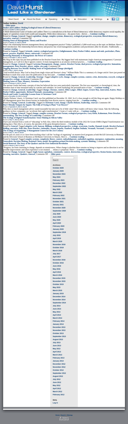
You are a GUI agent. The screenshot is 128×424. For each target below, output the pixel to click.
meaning (119, 139)
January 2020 (58, 229)
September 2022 (59, 186)
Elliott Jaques (82, 90)
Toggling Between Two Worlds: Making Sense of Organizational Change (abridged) (38, 68)
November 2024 (59, 174)
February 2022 (58, 195)
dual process (86, 64)
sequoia (60, 128)
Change (14, 36)
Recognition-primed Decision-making (64, 141)
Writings (98, 19)
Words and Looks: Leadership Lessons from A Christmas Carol (29, 94)
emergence (99, 139)
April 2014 (57, 315)
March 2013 (57, 355)
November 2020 (59, 208)
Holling (6, 128)
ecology (17, 79)
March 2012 (57, 392)
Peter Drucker (21, 66)
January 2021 (58, 205)
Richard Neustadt (34, 92)
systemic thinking (88, 141)
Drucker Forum (73, 64)
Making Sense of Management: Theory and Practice (25, 40)
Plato (117, 51)
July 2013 (56, 342)
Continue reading (98, 34)
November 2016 (59, 260)
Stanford (68, 128)
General (21, 36)
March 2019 (57, 241)
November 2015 (59, 281)
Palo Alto (23, 128)
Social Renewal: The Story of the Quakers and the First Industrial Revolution (35, 143)
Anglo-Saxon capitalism (42, 152)
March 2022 (57, 192)
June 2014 (57, 309)
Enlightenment (66, 51)
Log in (55, 403)
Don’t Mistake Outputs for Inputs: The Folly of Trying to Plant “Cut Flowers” (36, 105)
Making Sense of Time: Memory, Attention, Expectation (26, 81)
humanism (116, 64)
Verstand (100, 128)
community (58, 152)
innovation (104, 90)
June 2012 (57, 382)
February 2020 (58, 226)
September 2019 (59, 232)
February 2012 (58, 395)
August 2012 (58, 376)
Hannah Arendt (101, 126)
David (20, 23)
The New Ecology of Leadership (28, 115)
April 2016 (57, 272)
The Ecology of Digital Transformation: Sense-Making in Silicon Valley (32, 118)
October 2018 (58, 248)
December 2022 (59, 183)
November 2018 (59, 244)
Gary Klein (92, 113)
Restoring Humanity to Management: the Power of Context (28, 56)
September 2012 (59, 373)
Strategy (40, 77)
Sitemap (70, 415)
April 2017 (57, 257)
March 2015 (57, 290)
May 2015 (56, 287)
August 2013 (58, 339)
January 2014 (58, 324)
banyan (41, 126)
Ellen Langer (70, 90)
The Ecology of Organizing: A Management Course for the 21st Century (33, 131)
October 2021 (58, 202)
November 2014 (59, 300)
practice (12, 53)
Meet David (14, 19)
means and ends (97, 51)
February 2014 (58, 321)
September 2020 (59, 211)
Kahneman (102, 113)
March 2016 (57, 275)
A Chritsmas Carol (51, 103)
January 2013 (58, 361)
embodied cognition (86, 139)
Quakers (23, 154)
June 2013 (57, 346)
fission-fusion (106, 152)
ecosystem (97, 36)
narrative (7, 38)
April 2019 (57, 238)
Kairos (113, 90)
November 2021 (59, 199)
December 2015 (59, 278)
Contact (105, 1)
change (45, 36)
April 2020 (57, 223)
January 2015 (58, 293)
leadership (85, 103)
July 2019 (56, 235)
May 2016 (56, 269)
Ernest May (94, 90)
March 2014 (57, 318)
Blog (68, 19)
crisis (95, 77)
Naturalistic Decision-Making (15, 141)
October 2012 (58, 370)
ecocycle (111, 77)
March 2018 (57, 251)
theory (27, 53)
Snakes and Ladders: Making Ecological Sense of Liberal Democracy (32, 28)
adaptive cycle (57, 77)
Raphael (20, 53)
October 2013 (58, 333)
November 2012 (59, 367)
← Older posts (9, 25)
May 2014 (56, 312)
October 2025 (58, 168)
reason (53, 128)
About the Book (34, 19)
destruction (102, 77)
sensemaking (48, 92)
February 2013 (58, 358)
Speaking (53, 19)
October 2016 (58, 263)
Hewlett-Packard (116, 126)
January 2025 (58, 171)
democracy (68, 36)
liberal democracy (109, 36)
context (36, 51)
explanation (110, 139)
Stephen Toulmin (80, 128)
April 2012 (57, 388)
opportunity (21, 92)
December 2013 (59, 327)
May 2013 (56, 349)
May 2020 (56, 220)
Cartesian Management (42, 64)
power (5, 53)
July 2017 (56, 254)
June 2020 (57, 217)
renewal (15, 38)
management (8, 66)
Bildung (48, 126)
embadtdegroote (70, 139)
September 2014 (59, 303)
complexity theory (47, 139)
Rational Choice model (38, 141)
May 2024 (56, 177)
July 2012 (56, 379)
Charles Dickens (73, 103)
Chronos (53, 90)
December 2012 (59, 364)
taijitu (36, 66)
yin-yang (43, 66)
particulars (109, 51)
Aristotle (29, 51)
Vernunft (91, 128)
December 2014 (59, 297)
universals (35, 53)
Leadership (30, 77)
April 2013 (57, 352)
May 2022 (56, 189)
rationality (45, 128)
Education (82, 19)
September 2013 (59, 336)
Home (113, 1)
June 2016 (57, 266)
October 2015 (58, 284)
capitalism (37, 36)
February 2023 (58, 180)
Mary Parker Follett (81, 51)
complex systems (56, 36)
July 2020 (56, 214)
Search (63, 415)
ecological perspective (83, 36)
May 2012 (56, 385)
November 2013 (59, 330)
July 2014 (56, 306)
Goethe (91, 126)
